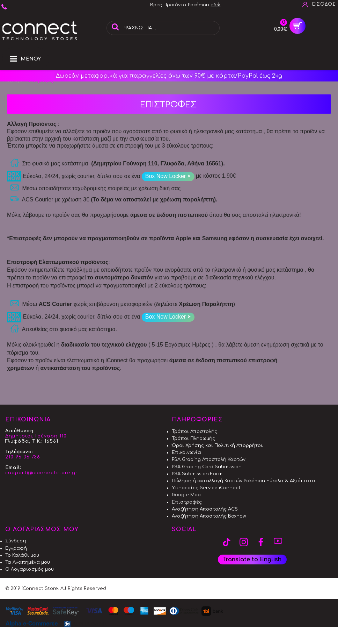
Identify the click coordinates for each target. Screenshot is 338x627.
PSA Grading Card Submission (207, 466)
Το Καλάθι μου (22, 555)
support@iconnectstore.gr (41, 472)
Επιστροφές (187, 502)
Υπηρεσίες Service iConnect (206, 487)
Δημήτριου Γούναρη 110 (36, 436)
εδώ (215, 4)
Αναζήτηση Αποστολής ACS (205, 509)
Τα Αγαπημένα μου (27, 562)
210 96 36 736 (22, 457)
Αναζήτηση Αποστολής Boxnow (209, 516)
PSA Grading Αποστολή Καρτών (208, 459)
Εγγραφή (16, 548)
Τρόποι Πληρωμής (193, 438)
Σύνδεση (15, 541)
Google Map (186, 494)
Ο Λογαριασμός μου (29, 569)
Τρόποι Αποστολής (194, 431)
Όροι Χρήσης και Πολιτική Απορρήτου (218, 445)
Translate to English (252, 559)
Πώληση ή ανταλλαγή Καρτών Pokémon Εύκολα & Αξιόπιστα (243, 480)
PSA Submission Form (197, 473)
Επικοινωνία (186, 452)
